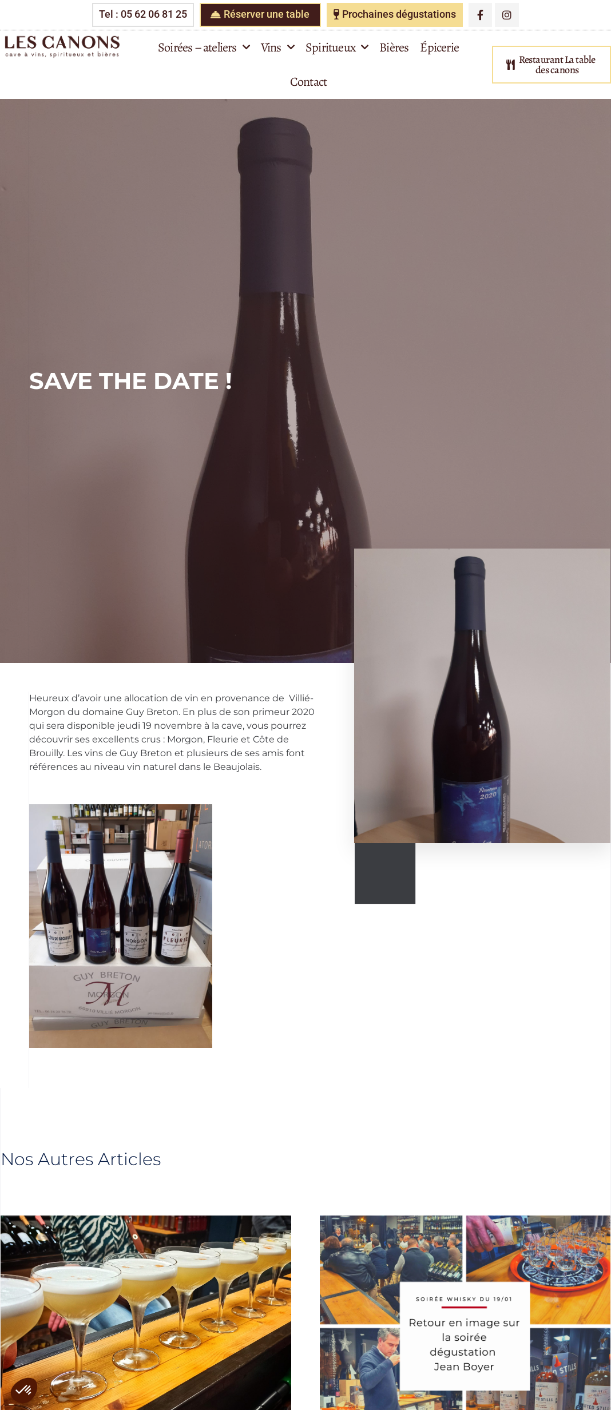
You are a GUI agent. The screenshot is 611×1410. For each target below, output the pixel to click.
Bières (393, 47)
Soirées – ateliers (203, 47)
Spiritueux (337, 47)
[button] (24, 1390)
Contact (308, 81)
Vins (277, 47)
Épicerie (439, 47)
